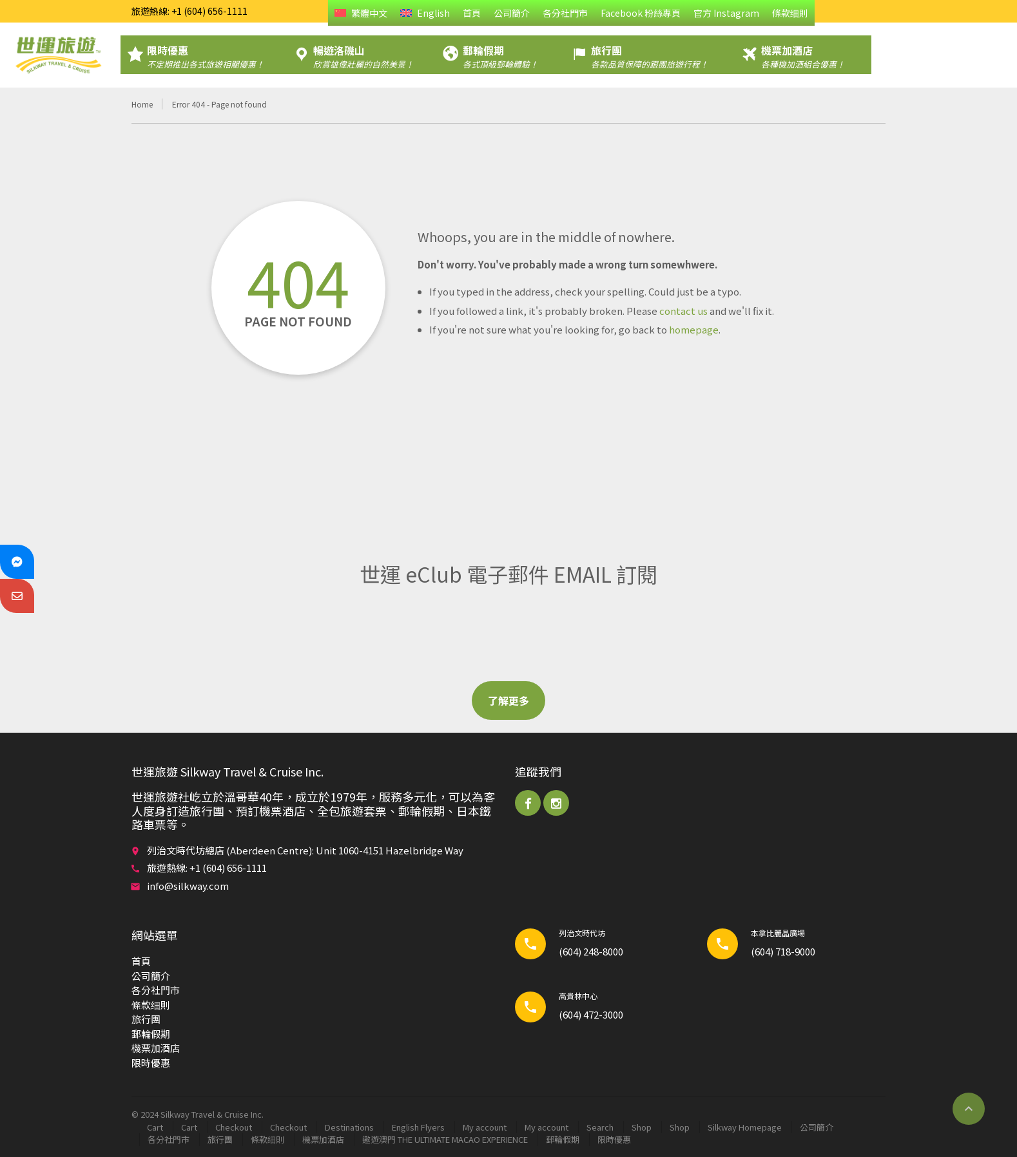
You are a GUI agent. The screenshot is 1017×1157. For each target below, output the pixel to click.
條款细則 (790, 12)
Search (600, 1127)
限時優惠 (150, 1062)
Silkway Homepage (745, 1127)
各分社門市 (565, 12)
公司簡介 (512, 12)
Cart (155, 1127)
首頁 (472, 12)
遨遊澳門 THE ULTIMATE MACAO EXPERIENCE (445, 1139)
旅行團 (145, 1019)
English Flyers (418, 1127)
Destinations (349, 1127)
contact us (683, 310)
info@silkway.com (188, 885)
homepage (694, 329)
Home (142, 104)
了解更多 (508, 700)
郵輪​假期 (150, 1033)
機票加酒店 (155, 1048)
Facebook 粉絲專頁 (641, 12)
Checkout (233, 1127)
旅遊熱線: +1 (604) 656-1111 (189, 11)
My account (485, 1127)
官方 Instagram (726, 12)
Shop (642, 1127)
